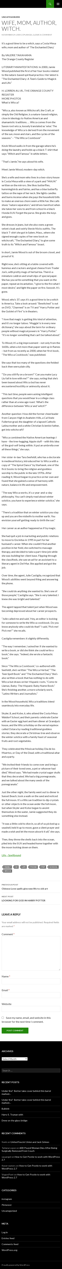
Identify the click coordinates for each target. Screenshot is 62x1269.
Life (24, 867)
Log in (5, 1232)
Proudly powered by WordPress (16, 1265)
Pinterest (7, 1204)
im (16, 867)
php (43, 867)
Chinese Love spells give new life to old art (31, 886)
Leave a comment (43, 34)
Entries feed (8, 1238)
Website (6, 1003)
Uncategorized (11, 17)
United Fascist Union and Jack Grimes (30, 1142)
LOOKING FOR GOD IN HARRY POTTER (31, 898)
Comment (8, 934)
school (54, 867)
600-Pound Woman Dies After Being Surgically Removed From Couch (29, 1149)
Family (7, 867)
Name (6, 976)
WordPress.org (9, 1250)
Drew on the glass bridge (14, 1120)
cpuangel (27, 34)
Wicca (7, 871)
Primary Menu (58, 4)
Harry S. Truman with (12, 1114)
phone (33, 867)
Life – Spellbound (11, 855)
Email (6, 990)
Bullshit (5, 1108)
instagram (7, 1199)
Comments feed (10, 1244)
